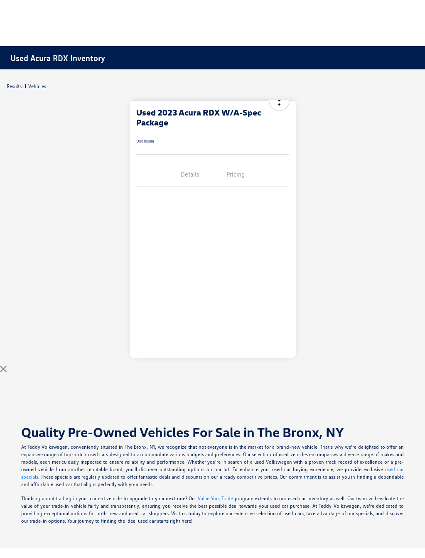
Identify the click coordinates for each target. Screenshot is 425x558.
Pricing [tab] (235, 174)
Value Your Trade (215, 498)
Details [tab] (190, 174)
